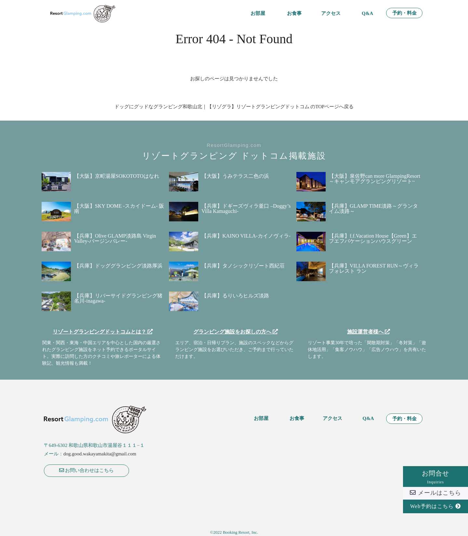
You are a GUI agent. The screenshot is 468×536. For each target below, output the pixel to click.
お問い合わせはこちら (86, 470)
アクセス (331, 13)
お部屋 (258, 13)
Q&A (367, 13)
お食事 (294, 13)
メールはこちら (435, 493)
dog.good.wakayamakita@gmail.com (99, 453)
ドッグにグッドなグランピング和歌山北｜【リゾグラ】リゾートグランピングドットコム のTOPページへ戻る (234, 106)
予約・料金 (404, 13)
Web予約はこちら (435, 506)
